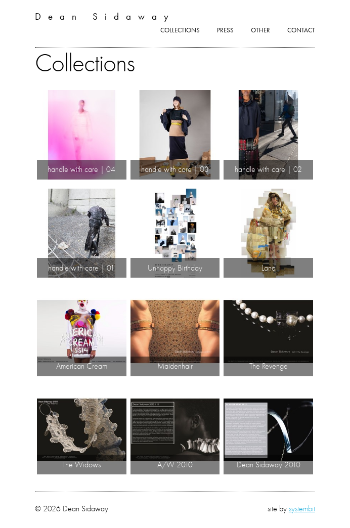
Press (225, 30)
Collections (180, 30)
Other (260, 30)
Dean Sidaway (105, 16)
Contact (301, 30)
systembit (302, 508)
